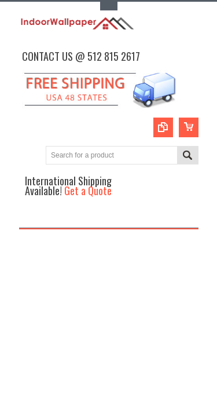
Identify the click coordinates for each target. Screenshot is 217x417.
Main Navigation (29, 217)
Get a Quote (88, 190)
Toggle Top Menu (108, 6)
